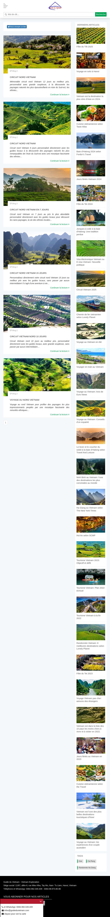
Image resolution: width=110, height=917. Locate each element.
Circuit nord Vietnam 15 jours (28, 273)
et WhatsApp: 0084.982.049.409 (17, 907)
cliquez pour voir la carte (14, 914)
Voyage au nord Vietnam (24, 400)
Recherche (101, 14)
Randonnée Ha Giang (87, 868)
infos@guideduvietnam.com (15, 910)
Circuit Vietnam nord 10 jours (28, 336)
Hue (80, 861)
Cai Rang (91, 861)
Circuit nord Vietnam (23, 77)
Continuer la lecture (59, 94)
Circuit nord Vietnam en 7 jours (29, 209)
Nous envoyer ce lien (17, 27)
